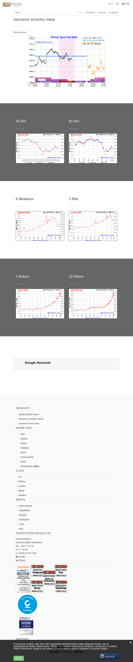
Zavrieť (18, 658)
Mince (23, 436)
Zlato (80, 12)
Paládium (113, 12)
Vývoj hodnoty (26, 440)
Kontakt (21, 540)
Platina (102, 12)
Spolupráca (24, 503)
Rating (21, 474)
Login (21, 508)
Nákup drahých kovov (29, 398)
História (21, 465)
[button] (110, 5)
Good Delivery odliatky (29, 450)
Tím (20, 460)
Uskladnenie (24, 494)
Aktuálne (22, 479)
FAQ (21, 512)
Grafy (18, 12)
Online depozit (25, 489)
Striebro (90, 12)
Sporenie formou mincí (29, 407)
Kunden (21, 469)
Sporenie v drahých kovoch (31, 402)
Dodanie (22, 498)
